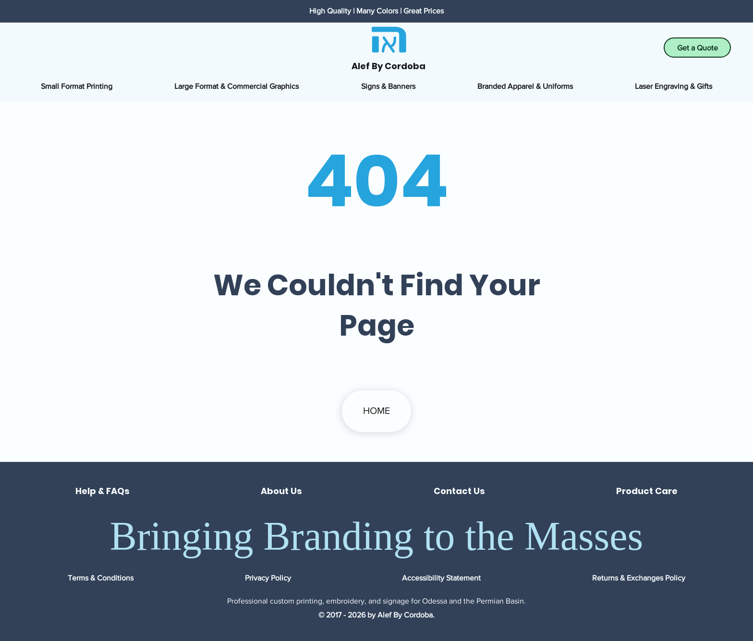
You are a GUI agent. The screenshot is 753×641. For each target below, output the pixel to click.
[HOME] (376, 411)
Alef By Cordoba (388, 66)
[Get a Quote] (697, 47)
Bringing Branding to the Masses (377, 536)
